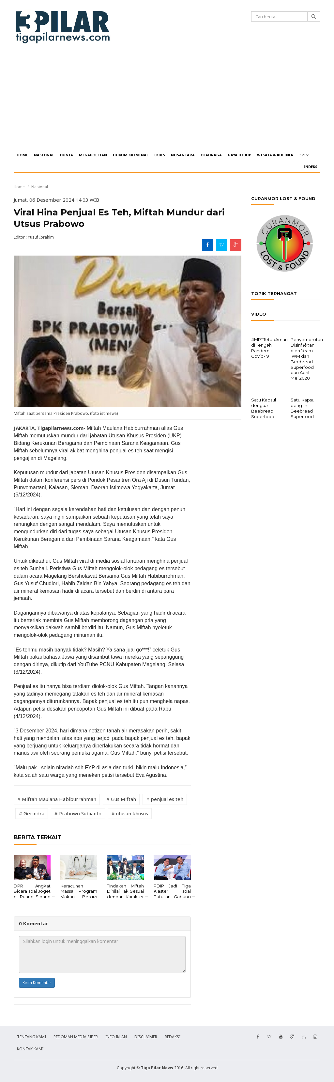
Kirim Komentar (37, 982)
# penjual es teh (164, 799)
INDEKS (310, 166)
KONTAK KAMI (30, 1049)
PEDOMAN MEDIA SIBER (75, 1037)
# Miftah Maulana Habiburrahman (56, 799)
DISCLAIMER (145, 1037)
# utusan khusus (130, 813)
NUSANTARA (183, 154)
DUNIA (66, 154)
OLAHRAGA (211, 154)
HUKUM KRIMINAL (130, 154)
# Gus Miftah (121, 799)
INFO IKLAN (116, 1037)
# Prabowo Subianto (77, 813)
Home (19, 187)
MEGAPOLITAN (93, 154)
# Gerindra (31, 813)
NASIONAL (44, 154)
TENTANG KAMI (31, 1037)
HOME (22, 154)
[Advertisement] (167, 100)
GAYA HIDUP (239, 154)
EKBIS (159, 154)
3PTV (304, 154)
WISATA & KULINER (275, 154)
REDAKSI (172, 1037)
